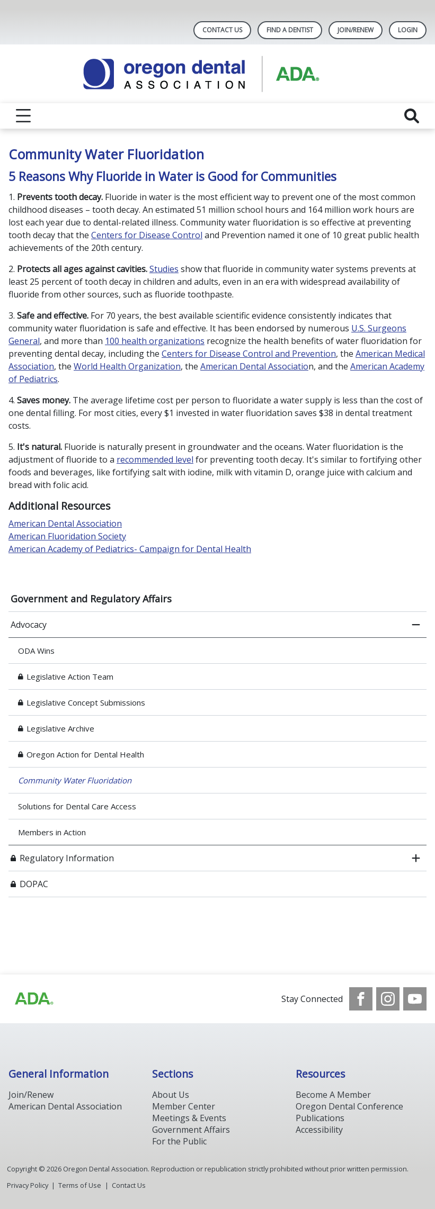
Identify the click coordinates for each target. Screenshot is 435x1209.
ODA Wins (37, 650)
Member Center (183, 1106)
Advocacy (29, 624)
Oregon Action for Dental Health (85, 754)
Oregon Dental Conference (349, 1106)
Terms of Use (79, 1185)
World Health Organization (127, 366)
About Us (170, 1094)
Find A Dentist (290, 29)
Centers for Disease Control (146, 235)
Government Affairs (191, 1129)
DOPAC (34, 884)
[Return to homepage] (217, 74)
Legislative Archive (60, 728)
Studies (164, 269)
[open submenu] (415, 858)
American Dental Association (65, 523)
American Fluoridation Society (67, 536)
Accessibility (319, 1129)
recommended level (155, 459)
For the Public (179, 1141)
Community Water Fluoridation (74, 780)
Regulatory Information (67, 858)
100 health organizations (155, 341)
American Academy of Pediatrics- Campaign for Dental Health (129, 549)
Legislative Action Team (69, 676)
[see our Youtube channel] (415, 998)
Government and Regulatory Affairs (91, 598)
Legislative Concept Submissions (85, 702)
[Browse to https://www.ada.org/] (33, 999)
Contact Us (222, 29)
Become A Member (333, 1094)
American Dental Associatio (254, 366)
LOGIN (408, 29)
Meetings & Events (189, 1118)
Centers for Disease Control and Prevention (249, 353)
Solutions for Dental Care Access (77, 806)
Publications (320, 1118)
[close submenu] (415, 624)
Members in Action (52, 832)
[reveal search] (412, 116)
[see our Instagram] (388, 998)
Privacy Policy (27, 1185)
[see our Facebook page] (360, 998)
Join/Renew (356, 29)
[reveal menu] (23, 116)
